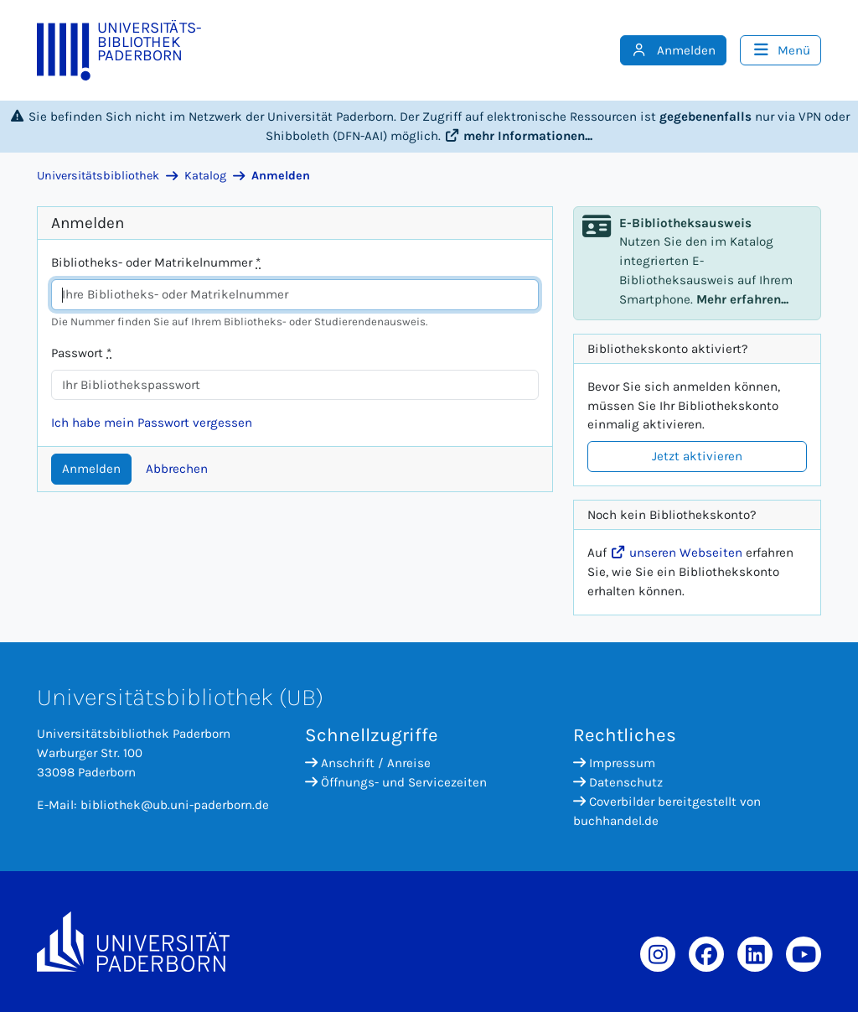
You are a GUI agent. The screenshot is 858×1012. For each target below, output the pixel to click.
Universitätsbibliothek (98, 176)
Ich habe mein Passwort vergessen (151, 422)
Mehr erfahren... (742, 299)
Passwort (81, 353)
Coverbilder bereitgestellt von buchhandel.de (667, 811)
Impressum (614, 763)
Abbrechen (177, 468)
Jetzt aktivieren (697, 456)
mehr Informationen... (518, 135)
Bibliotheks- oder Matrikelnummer (156, 262)
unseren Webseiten (676, 552)
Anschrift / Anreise (368, 763)
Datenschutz (618, 782)
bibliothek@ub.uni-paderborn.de (174, 804)
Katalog (205, 176)
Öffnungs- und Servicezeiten (396, 782)
